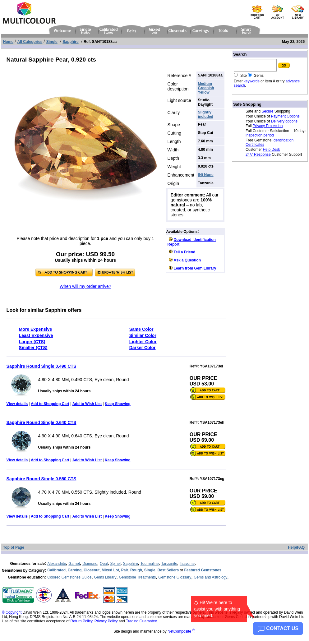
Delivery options (284, 121)
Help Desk (271, 149)
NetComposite (181, 631)
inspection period (260, 135)
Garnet (74, 563)
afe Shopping (247, 104)
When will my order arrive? (85, 286)
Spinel (115, 563)
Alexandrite (56, 563)
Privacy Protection (268, 126)
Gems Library (105, 577)
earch (240, 54)
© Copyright (12, 612)
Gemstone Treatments (137, 577)
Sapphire (130, 563)
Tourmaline (150, 563)
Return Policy (81, 621)
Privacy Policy (106, 621)
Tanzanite (169, 563)
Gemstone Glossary (174, 577)
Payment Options (285, 116)
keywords (252, 81)
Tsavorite (187, 563)
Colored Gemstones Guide (69, 577)
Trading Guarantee (141, 621)
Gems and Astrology (210, 577)
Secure (267, 111)
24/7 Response (258, 154)
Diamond (89, 563)
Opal (104, 563)
